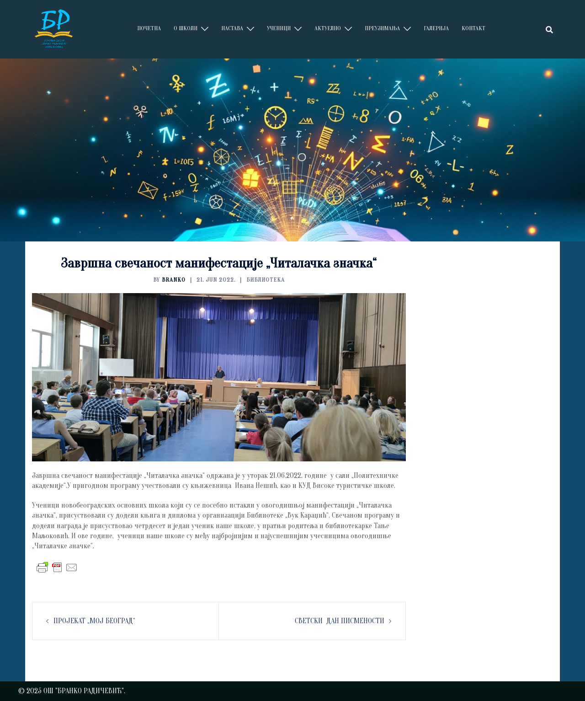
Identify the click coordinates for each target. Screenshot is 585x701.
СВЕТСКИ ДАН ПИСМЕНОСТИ (339, 621)
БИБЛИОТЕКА (265, 279)
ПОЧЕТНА (149, 28)
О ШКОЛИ (185, 28)
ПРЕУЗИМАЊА (382, 28)
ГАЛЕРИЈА (436, 28)
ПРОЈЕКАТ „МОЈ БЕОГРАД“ (94, 621)
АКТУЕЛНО (327, 28)
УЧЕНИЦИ (279, 28)
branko (174, 279)
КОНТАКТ (473, 28)
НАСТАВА (232, 28)
